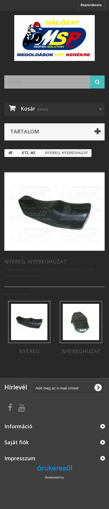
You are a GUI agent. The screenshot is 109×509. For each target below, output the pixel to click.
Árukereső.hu (54, 477)
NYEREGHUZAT (81, 351)
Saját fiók (16, 442)
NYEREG (29, 351)
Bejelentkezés (91, 5)
